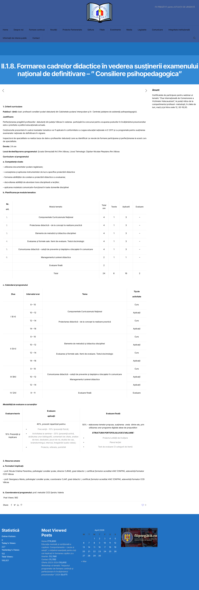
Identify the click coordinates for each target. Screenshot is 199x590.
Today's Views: (9, 543)
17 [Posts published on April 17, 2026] (105, 547)
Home (44, 541)
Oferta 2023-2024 (50, 562)
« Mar (84, 561)
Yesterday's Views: (11, 550)
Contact (45, 559)
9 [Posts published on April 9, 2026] (99, 543)
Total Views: (8, 556)
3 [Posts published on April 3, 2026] (104, 538)
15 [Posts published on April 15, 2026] (94, 547)
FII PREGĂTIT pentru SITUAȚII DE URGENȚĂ (175, 7)
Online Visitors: (9, 536)
